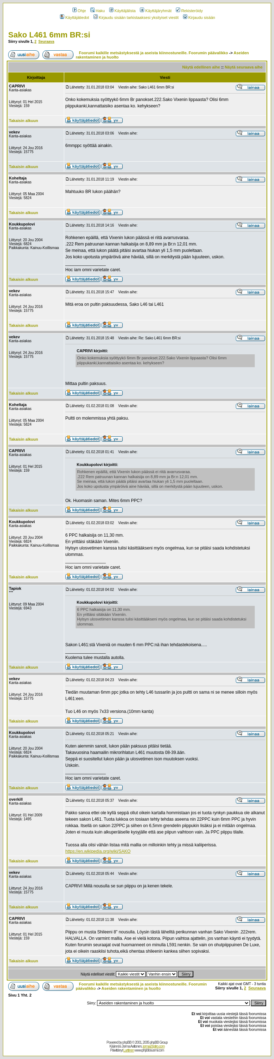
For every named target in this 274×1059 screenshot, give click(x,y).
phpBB (126, 1042)
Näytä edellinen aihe (201, 67)
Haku (97, 11)
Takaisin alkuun (23, 120)
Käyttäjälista (122, 11)
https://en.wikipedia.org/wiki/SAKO (98, 851)
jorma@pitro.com (153, 1046)
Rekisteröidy (189, 11)
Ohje (79, 11)
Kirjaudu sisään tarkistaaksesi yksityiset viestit (136, 17)
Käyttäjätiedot (74, 17)
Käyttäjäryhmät (155, 11)
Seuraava (46, 42)
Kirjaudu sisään (199, 17)
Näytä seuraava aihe (244, 67)
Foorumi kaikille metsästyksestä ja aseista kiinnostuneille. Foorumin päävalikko (153, 53)
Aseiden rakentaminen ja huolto (131, 988)
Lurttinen (128, 1050)
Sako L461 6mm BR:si (49, 34)
